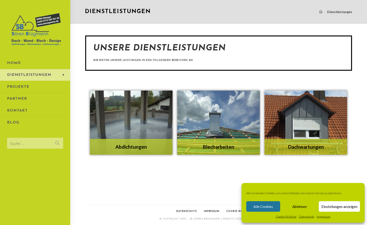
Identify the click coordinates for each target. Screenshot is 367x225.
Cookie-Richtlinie (286, 216)
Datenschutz (306, 216)
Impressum (323, 216)
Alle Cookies (263, 206)
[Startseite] (321, 12)
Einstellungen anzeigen (339, 206)
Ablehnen (299, 206)
